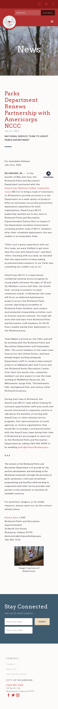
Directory (11, 669)
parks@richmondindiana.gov (33, 447)
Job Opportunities (16, 674)
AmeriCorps (11, 188)
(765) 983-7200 (14, 685)
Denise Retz (11, 517)
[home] (8, 20)
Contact (10, 664)
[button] (52, 21)
